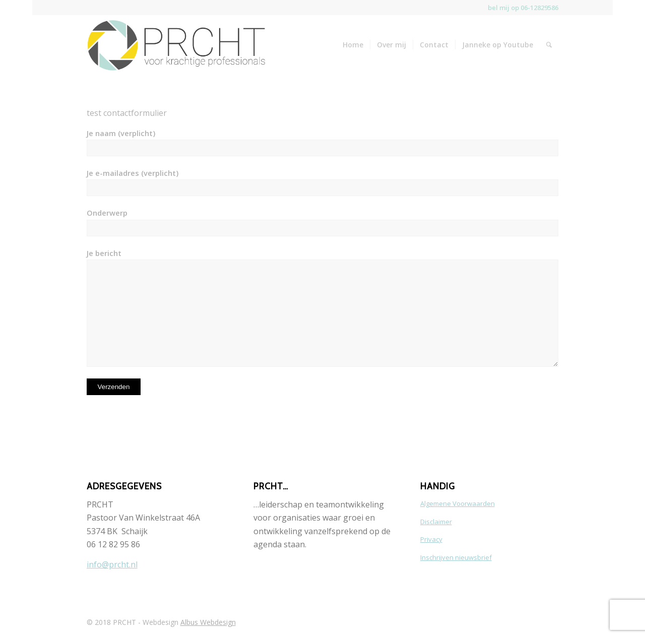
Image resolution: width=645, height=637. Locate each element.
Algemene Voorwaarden (457, 503)
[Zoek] (549, 45)
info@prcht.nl (112, 564)
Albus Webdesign (208, 622)
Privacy (431, 539)
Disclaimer (436, 521)
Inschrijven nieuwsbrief (456, 557)
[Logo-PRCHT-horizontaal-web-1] (176, 44)
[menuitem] (353, 45)
